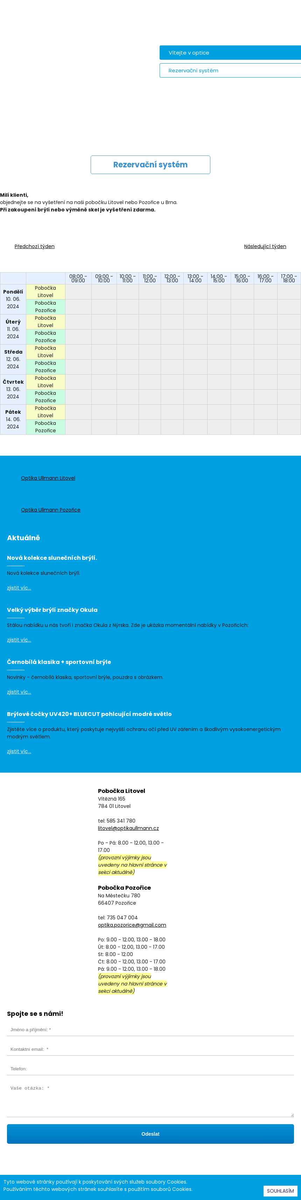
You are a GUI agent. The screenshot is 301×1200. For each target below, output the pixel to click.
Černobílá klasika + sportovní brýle (59, 662)
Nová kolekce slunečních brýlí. (52, 558)
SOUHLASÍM (280, 1190)
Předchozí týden (35, 246)
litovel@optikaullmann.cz (128, 828)
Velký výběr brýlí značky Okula (52, 610)
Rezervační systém (193, 70)
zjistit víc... (19, 587)
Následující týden (265, 246)
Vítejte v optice (189, 52)
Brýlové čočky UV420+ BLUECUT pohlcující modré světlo (89, 714)
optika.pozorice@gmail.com (132, 924)
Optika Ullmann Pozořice (50, 509)
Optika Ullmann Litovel (48, 478)
